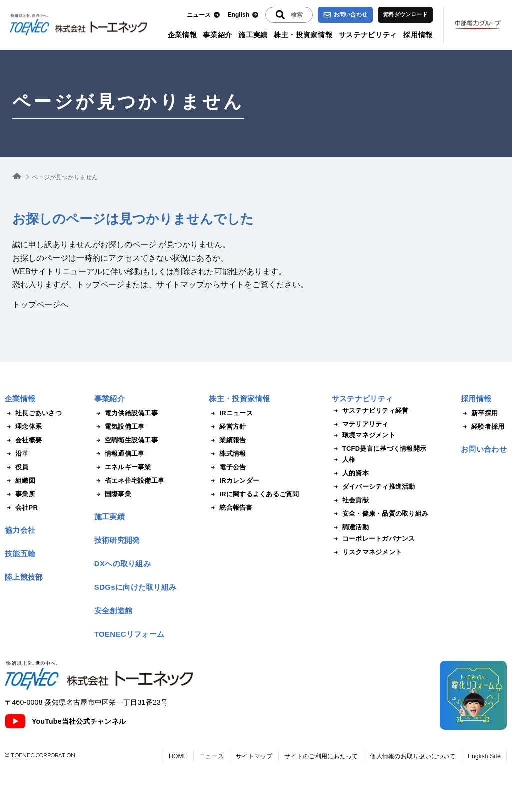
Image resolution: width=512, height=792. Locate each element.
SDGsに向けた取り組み (135, 587)
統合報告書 (230, 508)
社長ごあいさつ (33, 414)
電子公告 (227, 468)
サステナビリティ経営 (370, 411)
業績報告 (227, 440)
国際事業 (113, 494)
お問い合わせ (346, 15)
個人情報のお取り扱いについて (413, 756)
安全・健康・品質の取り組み (380, 514)
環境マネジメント (364, 436)
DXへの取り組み (122, 564)
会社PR (21, 508)
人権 (344, 460)
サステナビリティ (368, 35)
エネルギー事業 (123, 468)
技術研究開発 (117, 540)
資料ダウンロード (405, 15)
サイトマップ (254, 756)
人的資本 (350, 474)
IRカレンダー (234, 481)
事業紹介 (217, 35)
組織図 (20, 481)
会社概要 (23, 440)
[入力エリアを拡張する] (289, 15)
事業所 (20, 494)
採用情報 (418, 35)
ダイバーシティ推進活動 (374, 487)
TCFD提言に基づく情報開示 (379, 449)
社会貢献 (350, 500)
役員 (17, 468)
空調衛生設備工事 (126, 440)
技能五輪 (20, 554)
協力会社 (20, 530)
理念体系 (23, 427)
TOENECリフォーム (129, 634)
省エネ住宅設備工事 (129, 481)
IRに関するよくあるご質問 (254, 494)
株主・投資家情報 (303, 35)
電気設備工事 (119, 427)
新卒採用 (479, 414)
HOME (178, 756)
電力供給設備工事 (126, 414)
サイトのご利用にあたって (321, 756)
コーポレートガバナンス (374, 539)
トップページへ (40, 304)
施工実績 (253, 35)
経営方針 (227, 427)
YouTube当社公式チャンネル (65, 721)
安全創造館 (113, 610)
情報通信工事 (119, 454)
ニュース (203, 15)
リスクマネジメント (367, 552)
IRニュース (231, 414)
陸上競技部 (24, 577)
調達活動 (350, 528)
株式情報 (227, 454)
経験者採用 (482, 427)
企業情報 (183, 35)
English (243, 15)
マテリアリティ (360, 424)
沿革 (17, 454)
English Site (484, 756)
